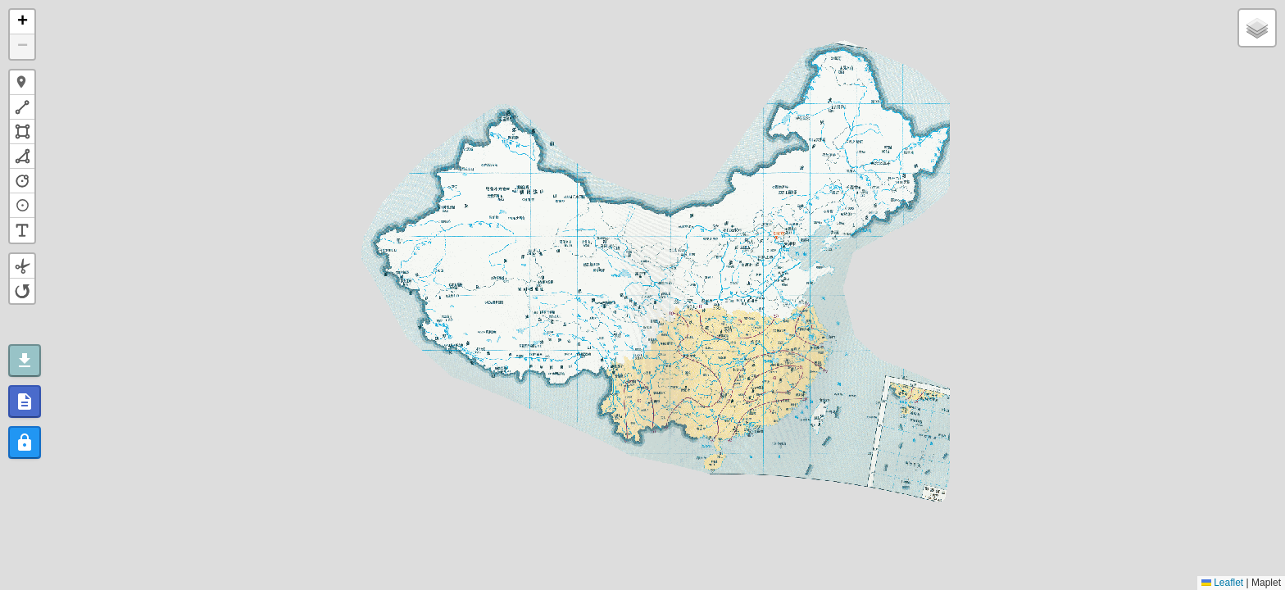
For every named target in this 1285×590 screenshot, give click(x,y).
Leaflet (1222, 582)
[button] (22, 22)
